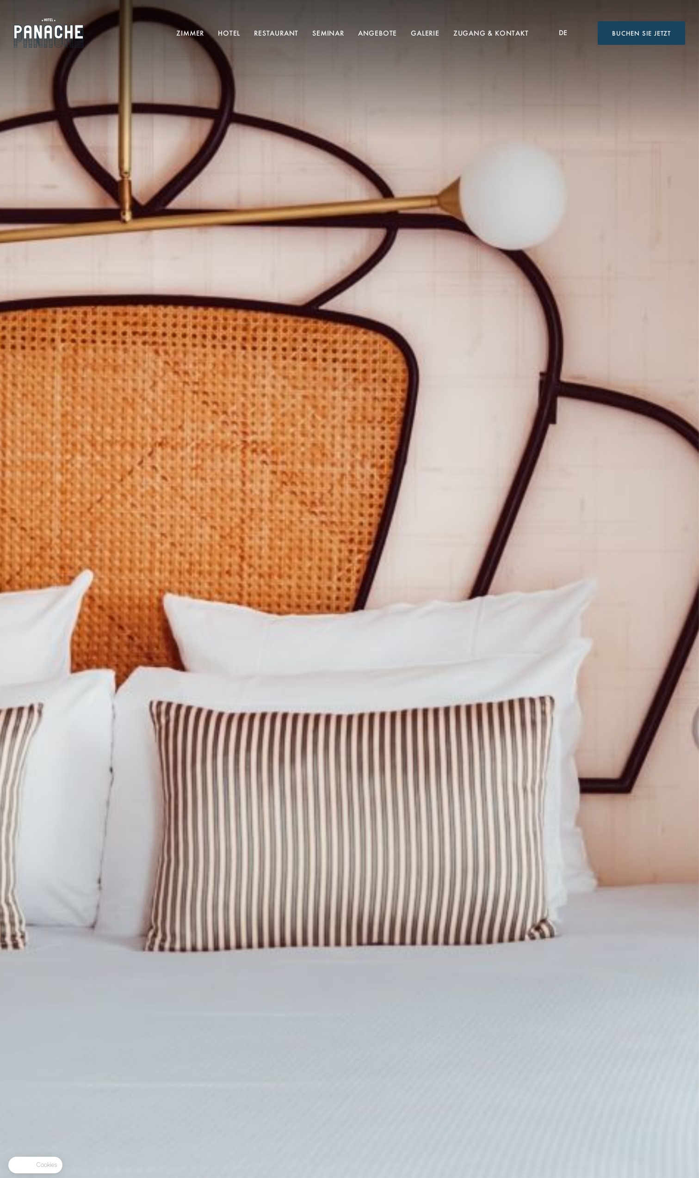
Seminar (328, 33)
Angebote (377, 33)
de (563, 32)
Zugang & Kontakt (491, 33)
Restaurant (276, 33)
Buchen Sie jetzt (641, 33)
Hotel (229, 33)
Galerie (425, 33)
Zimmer (190, 33)
